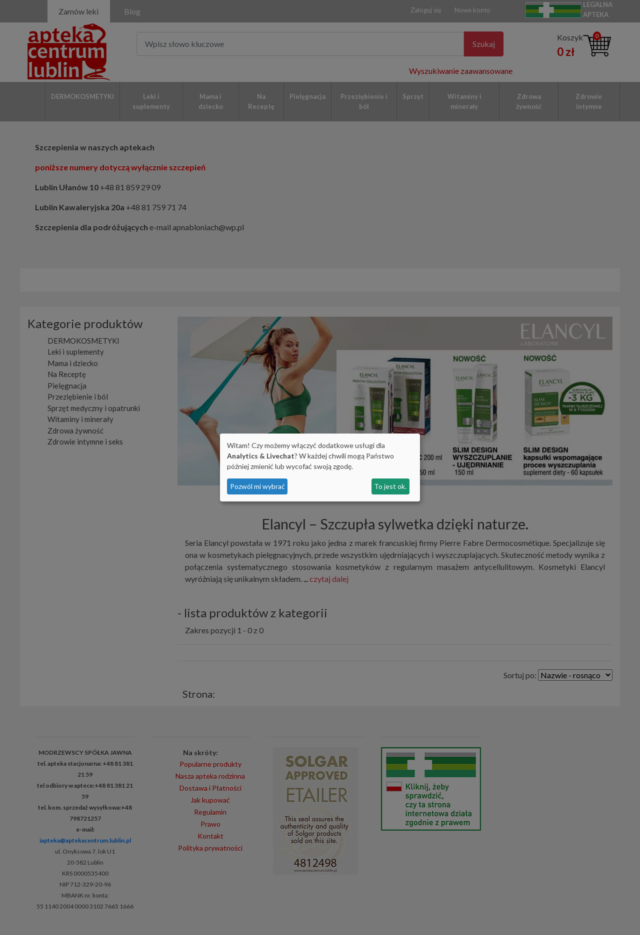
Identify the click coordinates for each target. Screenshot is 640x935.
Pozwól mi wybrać (257, 486)
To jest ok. (390, 486)
